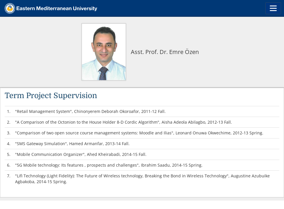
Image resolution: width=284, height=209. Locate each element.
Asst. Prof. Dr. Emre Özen (165, 52)
